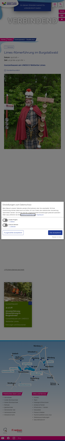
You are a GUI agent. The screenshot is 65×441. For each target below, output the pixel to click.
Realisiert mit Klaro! (57, 237)
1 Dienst (11, 221)
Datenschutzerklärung (28, 215)
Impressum (40, 215)
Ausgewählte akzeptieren (13, 233)
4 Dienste (12, 226)
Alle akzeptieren (55, 233)
